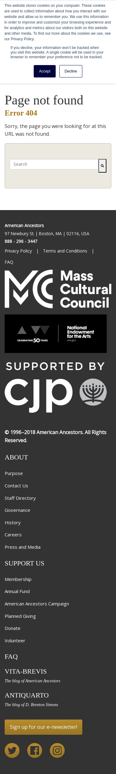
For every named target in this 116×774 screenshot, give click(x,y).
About (16, 457)
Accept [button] (44, 71)
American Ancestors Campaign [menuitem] (37, 603)
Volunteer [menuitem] (15, 640)
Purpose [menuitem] (14, 473)
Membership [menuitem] (18, 579)
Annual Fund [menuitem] (17, 591)
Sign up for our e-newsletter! (43, 726)
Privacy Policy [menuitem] (19, 251)
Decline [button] (71, 71)
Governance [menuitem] (17, 510)
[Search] (102, 166)
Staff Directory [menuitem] (20, 498)
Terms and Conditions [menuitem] (65, 251)
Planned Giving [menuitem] (20, 616)
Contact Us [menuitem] (16, 485)
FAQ (11, 656)
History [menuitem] (13, 522)
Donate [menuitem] (12, 628)
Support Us (25, 563)
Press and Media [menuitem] (23, 547)
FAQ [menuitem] (10, 262)
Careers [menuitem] (13, 534)
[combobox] (54, 164)
